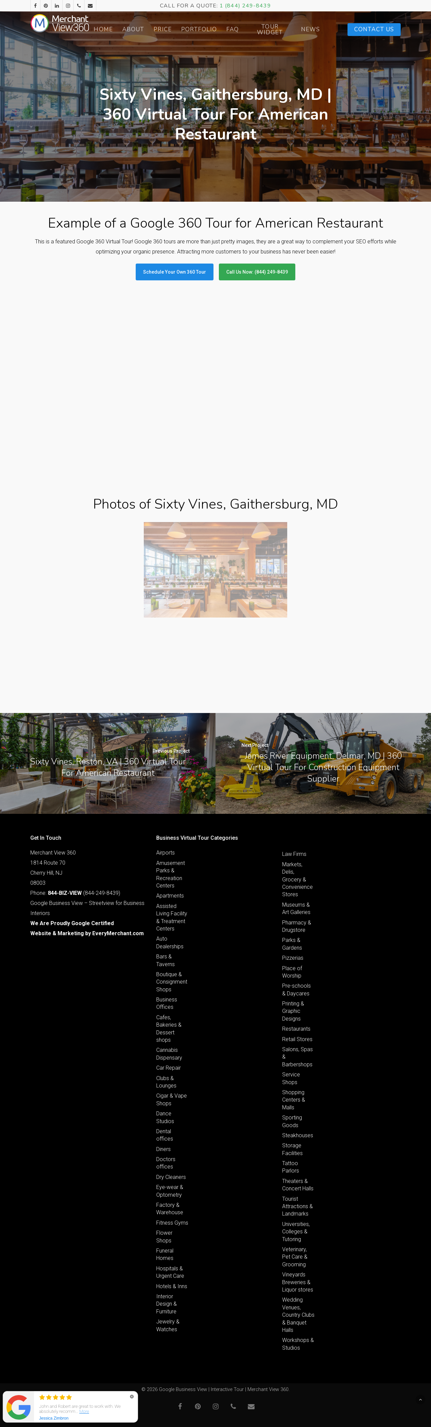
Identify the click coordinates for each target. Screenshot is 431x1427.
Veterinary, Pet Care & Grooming (294, 1257)
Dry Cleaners (171, 1177)
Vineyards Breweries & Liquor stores (297, 1282)
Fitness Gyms (172, 1223)
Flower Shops (164, 1236)
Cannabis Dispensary (169, 1054)
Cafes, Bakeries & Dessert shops (168, 1028)
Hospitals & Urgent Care (170, 1272)
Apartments (170, 896)
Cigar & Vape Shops (171, 1099)
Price (180, 29)
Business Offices (166, 1003)
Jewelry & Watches (167, 1325)
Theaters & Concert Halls (297, 1185)
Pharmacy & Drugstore (296, 926)
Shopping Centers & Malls (293, 1100)
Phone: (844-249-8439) (75, 893)
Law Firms (294, 854)
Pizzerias (292, 958)
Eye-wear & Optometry (169, 1191)
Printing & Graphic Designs (293, 1011)
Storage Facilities (292, 1149)
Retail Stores (297, 1039)
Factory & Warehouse (169, 1209)
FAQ (250, 29)
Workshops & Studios (298, 1344)
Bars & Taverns (165, 960)
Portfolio (216, 29)
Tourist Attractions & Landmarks (297, 1206)
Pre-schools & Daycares (296, 989)
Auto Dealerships (170, 942)
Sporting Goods (292, 1121)
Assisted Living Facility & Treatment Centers (171, 917)
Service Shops (291, 1078)
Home (120, 29)
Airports (165, 852)
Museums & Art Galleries (296, 908)
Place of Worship (292, 972)
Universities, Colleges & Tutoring (296, 1231)
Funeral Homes (164, 1254)
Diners (163, 1149)
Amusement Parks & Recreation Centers (170, 874)
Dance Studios (165, 1117)
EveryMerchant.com (118, 933)
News (314, 29)
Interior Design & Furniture (166, 1304)
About (151, 29)
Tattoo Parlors (290, 1167)
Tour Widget (281, 29)
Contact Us (374, 29)
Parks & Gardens (292, 944)
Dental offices (164, 1135)
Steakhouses (297, 1135)
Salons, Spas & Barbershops (297, 1057)
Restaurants (296, 1029)
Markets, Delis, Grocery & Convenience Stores (297, 879)
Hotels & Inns (171, 1286)
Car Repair (168, 1068)
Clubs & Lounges (166, 1082)
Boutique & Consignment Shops (171, 982)
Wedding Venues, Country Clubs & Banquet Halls (298, 1315)
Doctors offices (165, 1163)
